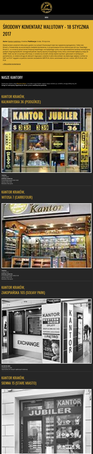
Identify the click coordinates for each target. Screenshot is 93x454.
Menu (46, 17)
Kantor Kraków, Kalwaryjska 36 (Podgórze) (21, 99)
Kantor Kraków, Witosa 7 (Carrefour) (16, 194)
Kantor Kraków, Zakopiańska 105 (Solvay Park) (23, 290)
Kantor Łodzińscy (14, 41)
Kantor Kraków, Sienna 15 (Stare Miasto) (18, 380)
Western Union (21, 83)
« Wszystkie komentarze (12, 64)
